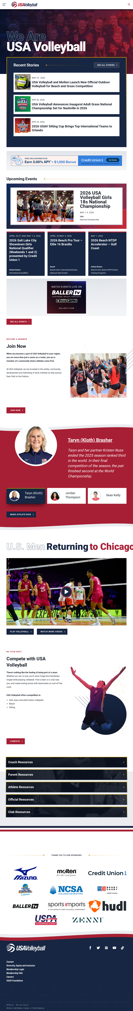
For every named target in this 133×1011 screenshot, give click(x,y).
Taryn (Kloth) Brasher (90, 440)
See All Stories (106, 65)
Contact (10, 961)
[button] (25, 496)
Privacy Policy (22, 1005)
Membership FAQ (14, 973)
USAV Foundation (14, 980)
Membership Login (15, 969)
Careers (10, 976)
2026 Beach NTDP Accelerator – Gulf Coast (104, 244)
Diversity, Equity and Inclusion (20, 965)
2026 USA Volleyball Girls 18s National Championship (96, 199)
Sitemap (9, 1005)
